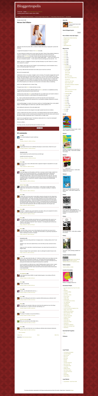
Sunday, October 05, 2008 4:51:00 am (27, 278)
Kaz (64, 333)
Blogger (71, 390)
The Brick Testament (68, 362)
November (67, 67)
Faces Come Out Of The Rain (70, 89)
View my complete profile (74, 27)
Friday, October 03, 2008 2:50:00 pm (27, 252)
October (66, 69)
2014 (65, 54)
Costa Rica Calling (67, 291)
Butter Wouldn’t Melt (69, 82)
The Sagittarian (23, 273)
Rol (20, 135)
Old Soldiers (67, 70)
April (66, 102)
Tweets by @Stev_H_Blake (68, 266)
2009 (65, 62)
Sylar (28, 87)
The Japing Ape (67, 302)
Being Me (66, 290)
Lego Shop (66, 367)
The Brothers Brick (67, 365)
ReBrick (65, 373)
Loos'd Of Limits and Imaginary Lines (71, 308)
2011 (65, 59)
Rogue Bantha (67, 376)
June (66, 98)
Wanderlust (66, 327)
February (67, 105)
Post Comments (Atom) (27, 337)
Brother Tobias (23, 185)
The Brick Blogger (67, 353)
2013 (65, 56)
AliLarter (21, 129)
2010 (65, 61)
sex (36, 129)
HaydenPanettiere (29, 129)
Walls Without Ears (67, 45)
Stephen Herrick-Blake (74, 259)
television (38, 129)
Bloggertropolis (29, 6)
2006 (65, 110)
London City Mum (67, 306)
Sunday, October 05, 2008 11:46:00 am (27, 308)
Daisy (21, 170)
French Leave (66, 296)
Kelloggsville (66, 303)
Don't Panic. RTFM (67, 294)
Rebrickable (66, 374)
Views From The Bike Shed (69, 326)
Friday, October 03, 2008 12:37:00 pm (27, 224)
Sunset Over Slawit (67, 321)
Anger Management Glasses (34, 11)
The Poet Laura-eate (24, 319)
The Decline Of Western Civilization (72, 84)
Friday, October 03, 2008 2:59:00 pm (27, 269)
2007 (65, 109)
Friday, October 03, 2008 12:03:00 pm (27, 205)
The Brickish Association (68, 352)
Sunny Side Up (67, 320)
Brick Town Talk (67, 364)
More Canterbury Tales (68, 312)
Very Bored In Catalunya (68, 324)
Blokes (66, 87)
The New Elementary (68, 371)
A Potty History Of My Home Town (57, 16)
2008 (65, 64)
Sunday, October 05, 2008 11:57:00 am (27, 315)
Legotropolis (66, 40)
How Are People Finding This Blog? (42, 16)
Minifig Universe (67, 368)
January (66, 107)
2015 (65, 52)
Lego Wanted (68, 16)
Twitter (65, 43)
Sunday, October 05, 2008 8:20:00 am (27, 285)
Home (17, 16)
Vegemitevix (66, 323)
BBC (24, 129)
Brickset (65, 361)
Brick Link (66, 356)
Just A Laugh (67, 72)
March (66, 103)
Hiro (41, 89)
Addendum (67, 74)
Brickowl (65, 359)
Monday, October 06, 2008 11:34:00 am (27, 329)
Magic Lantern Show (68, 309)
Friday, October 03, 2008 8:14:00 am (27, 166)
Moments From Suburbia (69, 311)
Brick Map (66, 358)
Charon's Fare (66, 39)
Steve (21, 145)
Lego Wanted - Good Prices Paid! (70, 381)
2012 (65, 57)
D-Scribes (66, 293)
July (66, 96)
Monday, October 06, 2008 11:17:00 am (27, 322)
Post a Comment (22, 332)
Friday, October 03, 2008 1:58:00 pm (27, 234)
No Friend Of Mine (68, 75)
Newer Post (19, 334)
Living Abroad (66, 305)
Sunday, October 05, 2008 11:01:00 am (27, 299)
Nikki (30, 93)
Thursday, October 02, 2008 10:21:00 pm (28, 158)
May (66, 100)
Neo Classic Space (67, 370)
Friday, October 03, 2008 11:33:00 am (27, 181)
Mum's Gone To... (67, 314)
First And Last (67, 86)
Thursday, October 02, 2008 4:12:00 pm (27, 141)
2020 (65, 50)
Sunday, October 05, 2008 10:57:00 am (27, 292)
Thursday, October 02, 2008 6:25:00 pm (27, 148)
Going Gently (66, 299)
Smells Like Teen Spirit (69, 81)
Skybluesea (66, 318)
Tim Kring (27, 56)
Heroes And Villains (68, 91)
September (67, 93)
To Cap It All (67, 79)
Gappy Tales (66, 297)
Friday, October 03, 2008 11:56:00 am (27, 190)
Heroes (36, 50)
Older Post (57, 334)
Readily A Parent (67, 317)
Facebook (66, 42)
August (66, 95)
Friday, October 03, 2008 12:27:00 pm (27, 213)
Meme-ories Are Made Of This (71, 77)
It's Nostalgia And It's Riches (69, 300)
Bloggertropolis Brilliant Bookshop (26, 16)
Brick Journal (66, 355)
